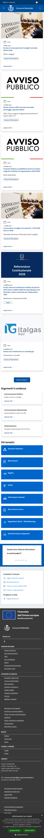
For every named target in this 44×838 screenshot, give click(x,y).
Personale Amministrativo (12, 665)
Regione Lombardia (9, 2)
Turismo (6, 696)
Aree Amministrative (11, 653)
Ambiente (7, 717)
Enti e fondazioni (9, 659)
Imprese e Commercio (11, 687)
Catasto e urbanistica (11, 693)
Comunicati (8, 739)
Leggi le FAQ (8, 794)
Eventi (6, 753)
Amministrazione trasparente (13, 807)
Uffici (6, 656)
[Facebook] (4, 641)
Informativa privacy (10, 810)
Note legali (7, 813)
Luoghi (6, 750)
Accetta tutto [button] (14, 830)
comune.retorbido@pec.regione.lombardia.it (18, 777)
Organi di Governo (10, 650)
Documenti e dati (9, 668)
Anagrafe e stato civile (11, 678)
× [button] (42, 815)
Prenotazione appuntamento (13, 788)
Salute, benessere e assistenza (14, 720)
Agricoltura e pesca (10, 726)
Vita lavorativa (9, 684)
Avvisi (7, 42)
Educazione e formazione (12, 708)
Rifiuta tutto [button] (29, 830)
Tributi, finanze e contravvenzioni (15, 714)
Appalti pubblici (9, 690)
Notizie (6, 736)
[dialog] (22, 825)
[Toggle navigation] (4, 8)
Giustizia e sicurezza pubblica (13, 711)
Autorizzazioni (8, 723)
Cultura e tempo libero (11, 681)
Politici (6, 662)
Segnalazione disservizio (12, 791)
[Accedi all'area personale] (37, 2)
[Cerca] (40, 8)
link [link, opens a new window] (40, 826)
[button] (22, 835)
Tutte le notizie (22, 380)
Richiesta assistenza (10, 797)
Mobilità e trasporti (10, 699)
